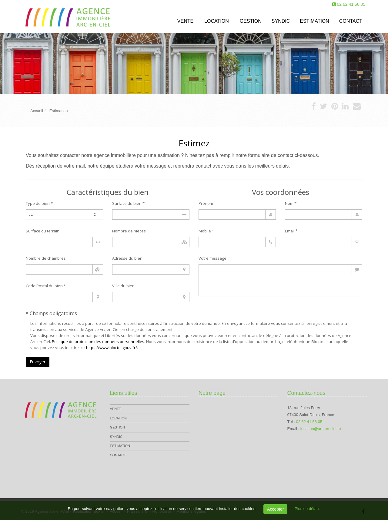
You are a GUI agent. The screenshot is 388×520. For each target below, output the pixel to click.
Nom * (290, 203)
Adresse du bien (127, 258)
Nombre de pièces (129, 231)
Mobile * (206, 231)
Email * (291, 231)
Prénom (206, 203)
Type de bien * (39, 203)
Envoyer (37, 362)
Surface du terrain (42, 231)
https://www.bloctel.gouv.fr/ (111, 347)
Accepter (275, 509)
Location (216, 21)
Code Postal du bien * (46, 285)
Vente (185, 21)
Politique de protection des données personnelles (98, 341)
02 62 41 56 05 (351, 4)
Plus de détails (307, 508)
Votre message (212, 258)
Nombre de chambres (46, 258)
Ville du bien (123, 285)
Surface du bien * (128, 203)
